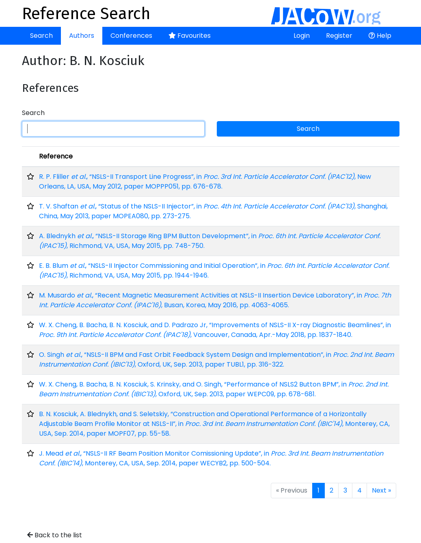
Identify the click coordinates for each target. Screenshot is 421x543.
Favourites (189, 35)
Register (339, 35)
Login (302, 35)
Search (41, 35)
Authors (81, 35)
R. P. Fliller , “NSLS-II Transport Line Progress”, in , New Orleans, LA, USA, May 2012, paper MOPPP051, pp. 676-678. (205, 181)
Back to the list (54, 535)
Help (380, 35)
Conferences (131, 35)
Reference (56, 156)
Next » (381, 490)
